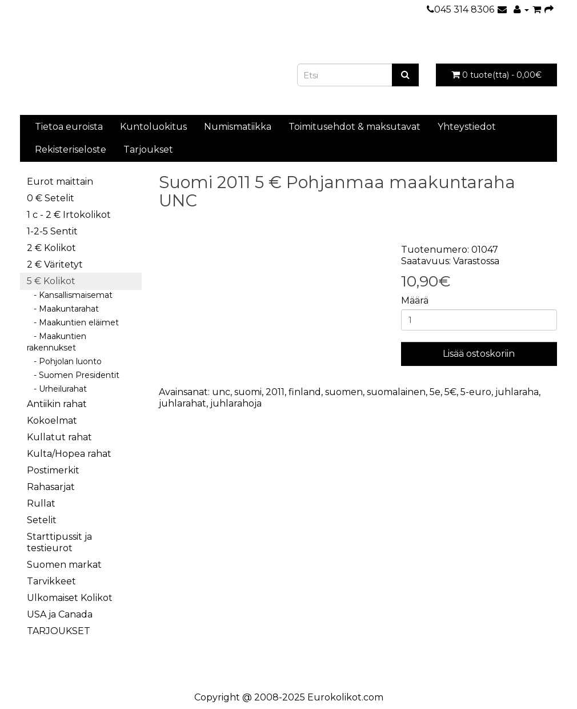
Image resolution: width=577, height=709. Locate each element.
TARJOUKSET (58, 631)
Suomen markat (64, 564)
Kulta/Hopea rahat (69, 453)
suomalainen (396, 392)
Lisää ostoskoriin (479, 353)
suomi (248, 392)
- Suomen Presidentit (73, 375)
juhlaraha (517, 392)
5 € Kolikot (51, 281)
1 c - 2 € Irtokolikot (69, 214)
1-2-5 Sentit (52, 231)
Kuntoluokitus (153, 126)
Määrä (414, 300)
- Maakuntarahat (63, 309)
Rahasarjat (51, 486)
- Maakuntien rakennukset (56, 342)
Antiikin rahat (57, 404)
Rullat (41, 503)
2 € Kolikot (51, 247)
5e (435, 392)
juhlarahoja (236, 403)
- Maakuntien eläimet (73, 322)
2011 (275, 392)
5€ (450, 392)
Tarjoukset (148, 149)
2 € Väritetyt (55, 264)
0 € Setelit (50, 198)
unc (221, 392)
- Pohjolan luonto (64, 361)
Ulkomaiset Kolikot (70, 597)
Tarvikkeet (51, 581)
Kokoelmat (52, 420)
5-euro (475, 392)
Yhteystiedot (467, 126)
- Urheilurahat (57, 389)
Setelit (42, 520)
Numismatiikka (237, 126)
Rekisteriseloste (70, 149)
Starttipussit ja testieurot (59, 542)
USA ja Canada (60, 614)
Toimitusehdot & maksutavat (354, 126)
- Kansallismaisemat (70, 295)
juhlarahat (182, 403)
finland (304, 392)
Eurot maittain (60, 181)
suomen (344, 392)
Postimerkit (53, 470)
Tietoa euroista (69, 126)
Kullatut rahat (59, 437)
